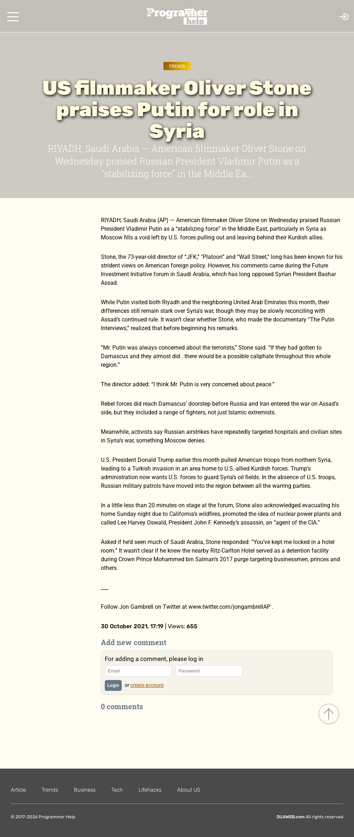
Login (113, 685)
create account (147, 685)
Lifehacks (150, 790)
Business (84, 790)
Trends (177, 66)
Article (18, 790)
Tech (117, 790)
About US (188, 790)
